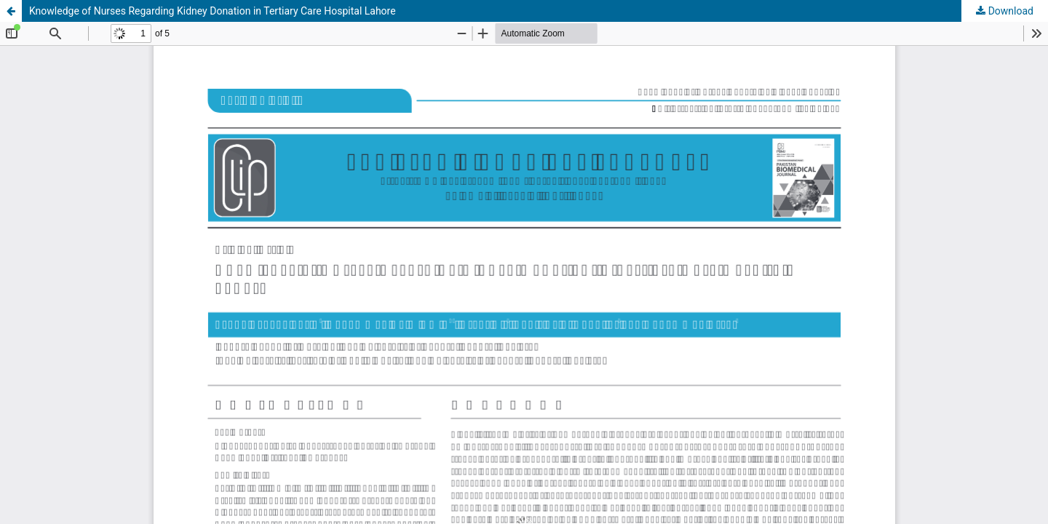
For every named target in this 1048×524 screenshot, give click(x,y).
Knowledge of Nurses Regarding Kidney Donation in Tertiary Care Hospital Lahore (212, 11)
